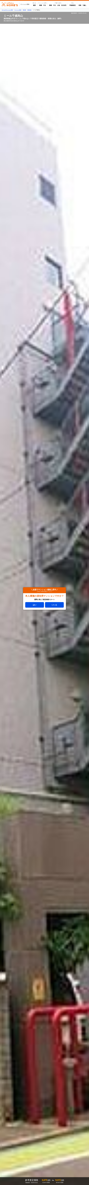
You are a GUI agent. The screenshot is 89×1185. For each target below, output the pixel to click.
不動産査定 (72, 5)
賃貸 (34, 5)
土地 (58, 5)
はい (34, 605)
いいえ (54, 605)
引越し (84, 5)
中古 (45, 5)
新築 (41, 5)
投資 (80, 5)
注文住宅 (63, 5)
